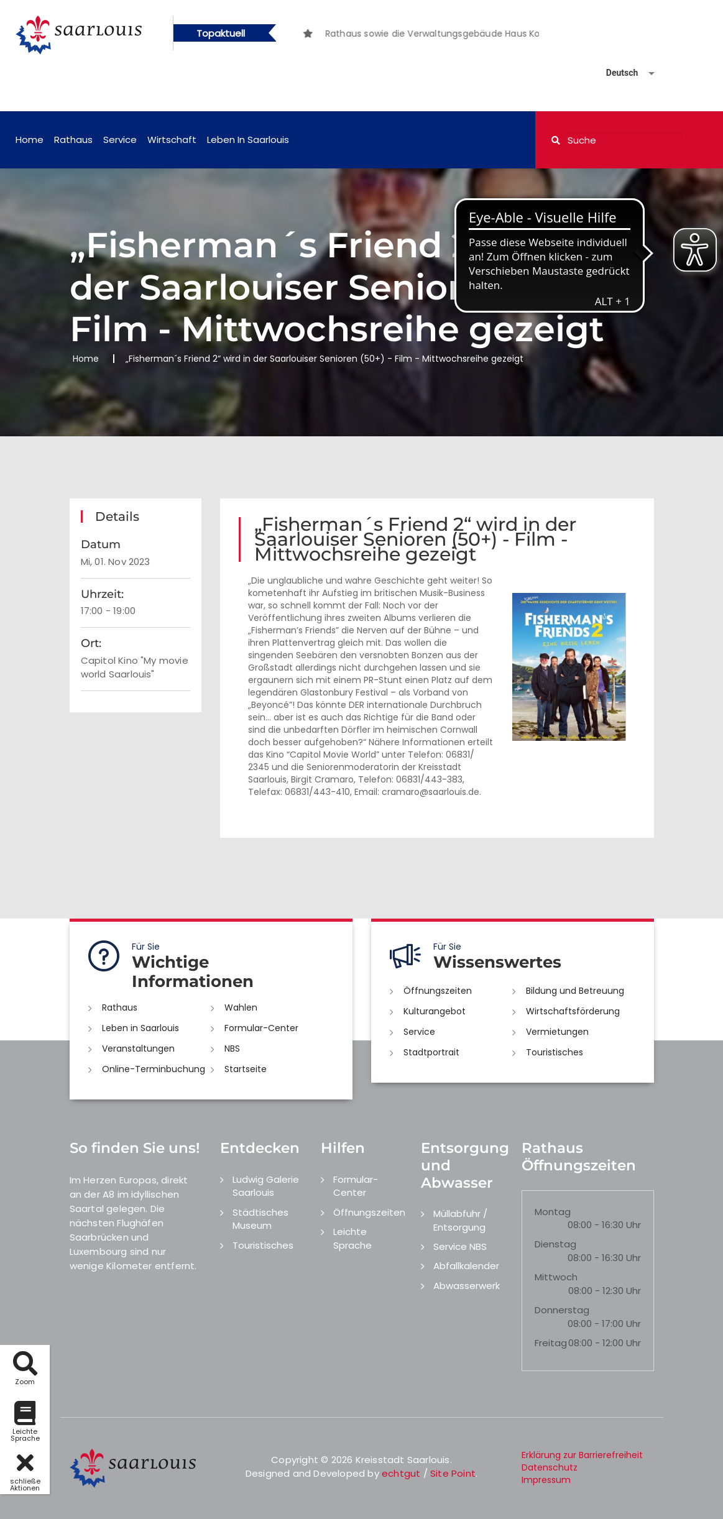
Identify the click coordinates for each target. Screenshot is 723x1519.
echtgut (401, 1473)
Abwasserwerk (466, 1285)
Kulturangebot (434, 1011)
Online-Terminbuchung (153, 1069)
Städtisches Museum (260, 1219)
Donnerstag (562, 1309)
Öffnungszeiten (437, 990)
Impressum (546, 1480)
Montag (553, 1211)
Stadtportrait (431, 1052)
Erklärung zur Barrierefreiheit (582, 1455)
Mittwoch (556, 1276)
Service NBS (460, 1246)
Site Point (453, 1473)
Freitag (551, 1342)
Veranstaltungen (138, 1048)
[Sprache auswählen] (615, 73)
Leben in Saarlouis (248, 139)
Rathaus (73, 139)
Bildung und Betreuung (575, 990)
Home (30, 139)
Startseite (245, 1069)
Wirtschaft (171, 139)
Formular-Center (261, 1028)
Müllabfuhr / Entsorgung (460, 1220)
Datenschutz (550, 1467)
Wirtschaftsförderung (573, 1011)
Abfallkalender (466, 1265)
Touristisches (554, 1052)
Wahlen (240, 1007)
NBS (232, 1048)
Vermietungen (557, 1032)
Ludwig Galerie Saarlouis (266, 1186)
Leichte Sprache (352, 1238)
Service (120, 139)
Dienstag (555, 1244)
